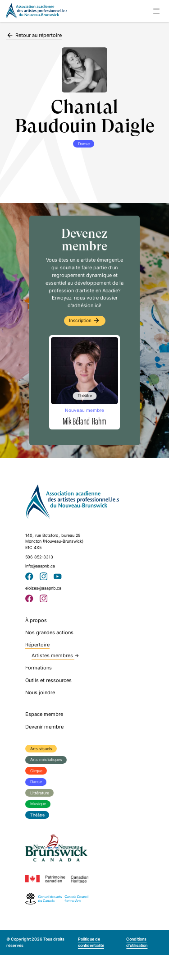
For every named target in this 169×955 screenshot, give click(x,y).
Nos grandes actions (49, 632)
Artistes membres (55, 655)
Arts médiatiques (46, 759)
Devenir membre (44, 727)
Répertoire (37, 644)
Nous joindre (40, 692)
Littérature (39, 792)
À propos (36, 620)
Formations (38, 667)
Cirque (36, 770)
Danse (36, 781)
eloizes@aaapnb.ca (43, 588)
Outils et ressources (48, 680)
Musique (38, 803)
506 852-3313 (39, 556)
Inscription (84, 320)
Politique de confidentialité (91, 942)
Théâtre (37, 814)
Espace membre (44, 714)
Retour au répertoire (34, 35)
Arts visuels (41, 748)
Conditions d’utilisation (136, 942)
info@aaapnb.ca (40, 565)
